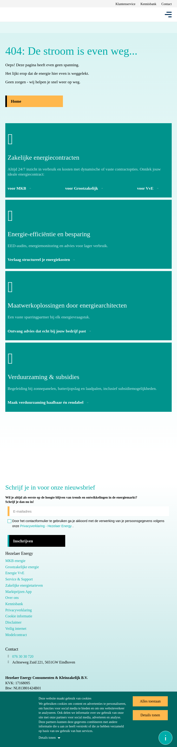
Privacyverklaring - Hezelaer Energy (45, 526)
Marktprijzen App (18, 592)
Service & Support (19, 579)
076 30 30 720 (22, 656)
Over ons (12, 598)
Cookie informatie (18, 616)
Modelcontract (16, 635)
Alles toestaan (150, 701)
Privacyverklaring (18, 610)
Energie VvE (14, 573)
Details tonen (47, 737)
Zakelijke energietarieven (24, 585)
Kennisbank (14, 604)
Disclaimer (13, 622)
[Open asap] (165, 738)
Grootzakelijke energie (22, 567)
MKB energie (15, 561)
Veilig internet (15, 628)
